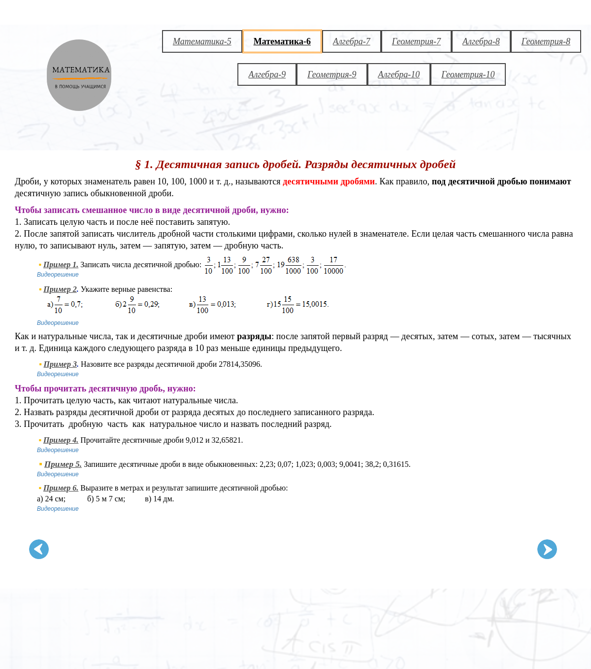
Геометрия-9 (331, 74)
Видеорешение (58, 274)
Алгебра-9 (267, 74)
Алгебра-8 (481, 41)
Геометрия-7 (416, 41)
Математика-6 (282, 41)
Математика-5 (202, 41)
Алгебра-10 (399, 74)
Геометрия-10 (467, 74)
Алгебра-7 (351, 41)
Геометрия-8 (546, 41)
